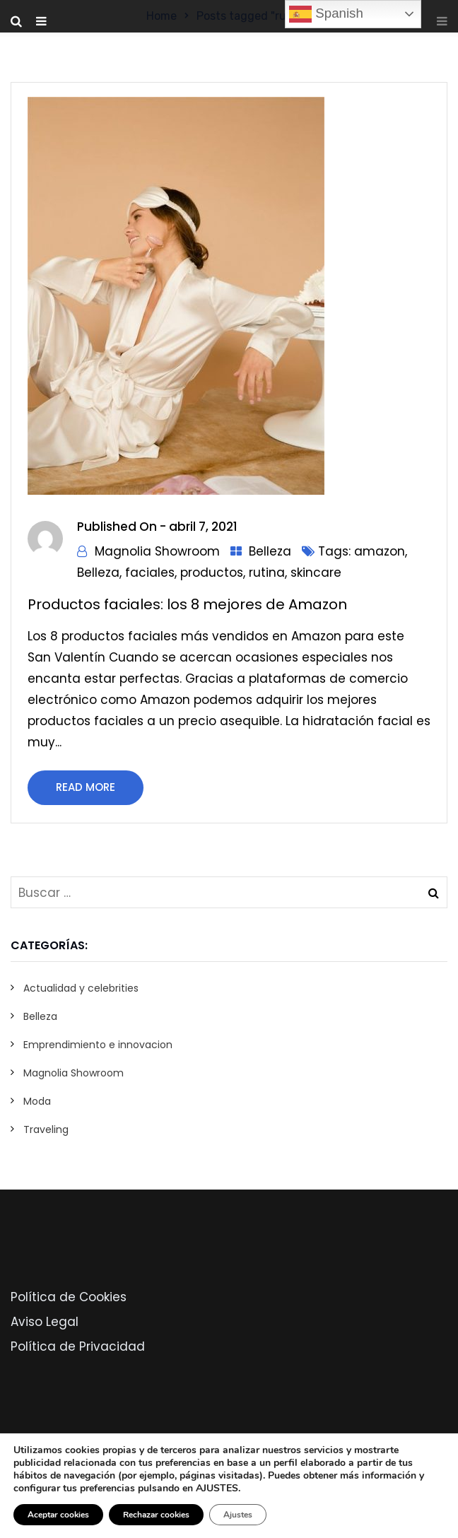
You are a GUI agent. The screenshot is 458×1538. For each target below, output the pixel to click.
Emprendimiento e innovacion (97, 1045)
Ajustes (237, 1514)
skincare (315, 572)
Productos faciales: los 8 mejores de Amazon (187, 604)
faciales (150, 572)
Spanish (326, 14)
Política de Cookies (69, 1296)
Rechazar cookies (156, 1514)
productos (211, 572)
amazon (379, 551)
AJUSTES (217, 1488)
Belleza (270, 551)
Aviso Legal (44, 1321)
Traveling (46, 1129)
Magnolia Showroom (157, 551)
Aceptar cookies (58, 1514)
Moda (37, 1101)
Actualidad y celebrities (81, 988)
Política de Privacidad (78, 1346)
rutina (267, 572)
